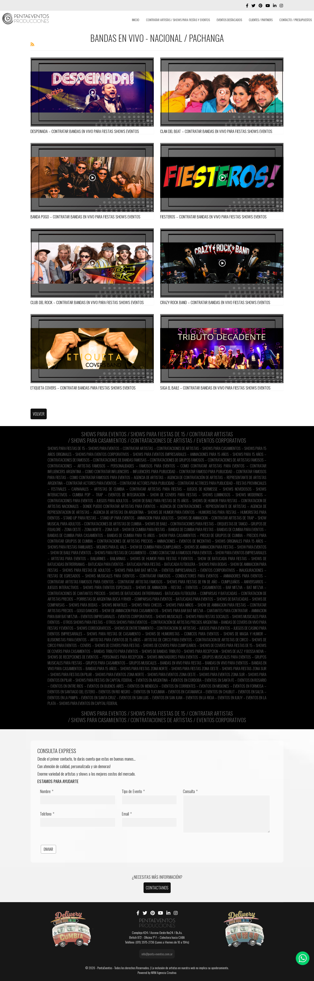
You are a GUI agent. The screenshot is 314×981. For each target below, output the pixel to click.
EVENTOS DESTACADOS (229, 19)
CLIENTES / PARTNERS (261, 19)
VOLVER (38, 414)
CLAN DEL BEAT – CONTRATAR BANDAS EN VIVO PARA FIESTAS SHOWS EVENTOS (216, 131)
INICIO (135, 19)
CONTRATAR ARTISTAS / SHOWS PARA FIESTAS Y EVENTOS (178, 19)
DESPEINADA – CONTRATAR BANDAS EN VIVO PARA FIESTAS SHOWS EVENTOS (85, 131)
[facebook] (247, 5)
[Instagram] (281, 5)
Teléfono (47, 814)
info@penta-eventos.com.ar (157, 953)
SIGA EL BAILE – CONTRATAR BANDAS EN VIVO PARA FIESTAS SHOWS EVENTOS (215, 388)
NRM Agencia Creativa (163, 972)
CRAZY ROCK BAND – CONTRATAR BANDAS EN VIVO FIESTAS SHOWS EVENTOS (215, 302)
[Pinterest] (260, 5)
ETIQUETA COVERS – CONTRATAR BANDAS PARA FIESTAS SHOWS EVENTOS (83, 388)
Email (127, 814)
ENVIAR (48, 849)
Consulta (190, 791)
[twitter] (253, 5)
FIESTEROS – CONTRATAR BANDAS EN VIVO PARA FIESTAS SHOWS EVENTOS (213, 217)
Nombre (47, 791)
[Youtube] (267, 5)
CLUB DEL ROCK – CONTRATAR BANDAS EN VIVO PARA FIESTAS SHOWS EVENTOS (87, 302)
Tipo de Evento (133, 791)
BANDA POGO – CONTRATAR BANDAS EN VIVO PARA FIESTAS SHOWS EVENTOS (85, 217)
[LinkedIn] (274, 5)
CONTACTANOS (157, 888)
